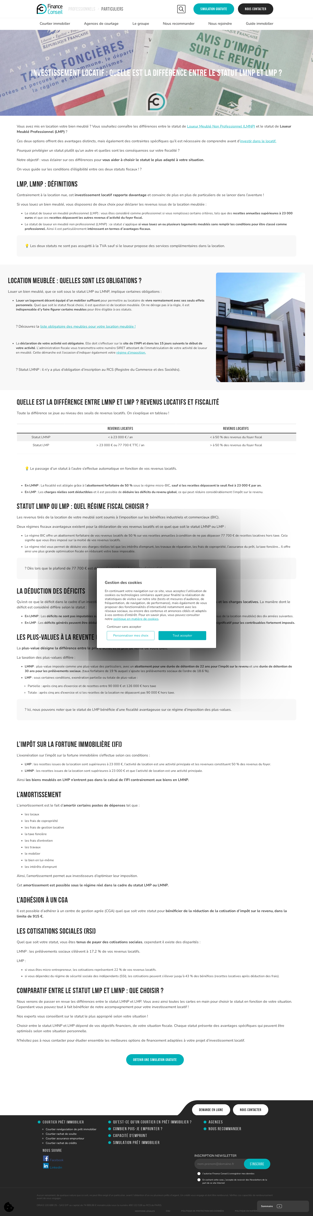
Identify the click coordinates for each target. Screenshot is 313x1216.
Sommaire (267, 1206)
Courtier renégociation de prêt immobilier (71, 1129)
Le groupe (141, 23)
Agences (216, 1122)
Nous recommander (178, 23)
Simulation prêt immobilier (136, 1142)
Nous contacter (255, 9)
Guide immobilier (259, 23)
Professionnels (81, 9)
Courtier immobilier (55, 23)
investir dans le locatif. (258, 141)
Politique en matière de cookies (253, 1211)
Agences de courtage (101, 23)
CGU (168, 1211)
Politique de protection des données (202, 1211)
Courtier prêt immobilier (63, 1122)
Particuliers (112, 9)
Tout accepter (182, 635)
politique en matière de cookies (135, 619)
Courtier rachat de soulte (61, 1134)
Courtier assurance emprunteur (65, 1138)
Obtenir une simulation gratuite (155, 1060)
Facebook (53, 1158)
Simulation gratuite (213, 9)
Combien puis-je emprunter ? (138, 1128)
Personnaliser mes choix (130, 635)
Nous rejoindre (220, 23)
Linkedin (52, 1166)
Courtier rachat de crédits (61, 1143)
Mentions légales (145, 1211)
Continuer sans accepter (124, 627)
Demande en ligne (211, 1110)
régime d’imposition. (131, 352)
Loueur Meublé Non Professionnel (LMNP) (221, 126)
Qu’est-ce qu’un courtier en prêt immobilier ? (152, 1122)
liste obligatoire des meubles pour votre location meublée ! (88, 326)
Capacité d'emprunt (130, 1135)
